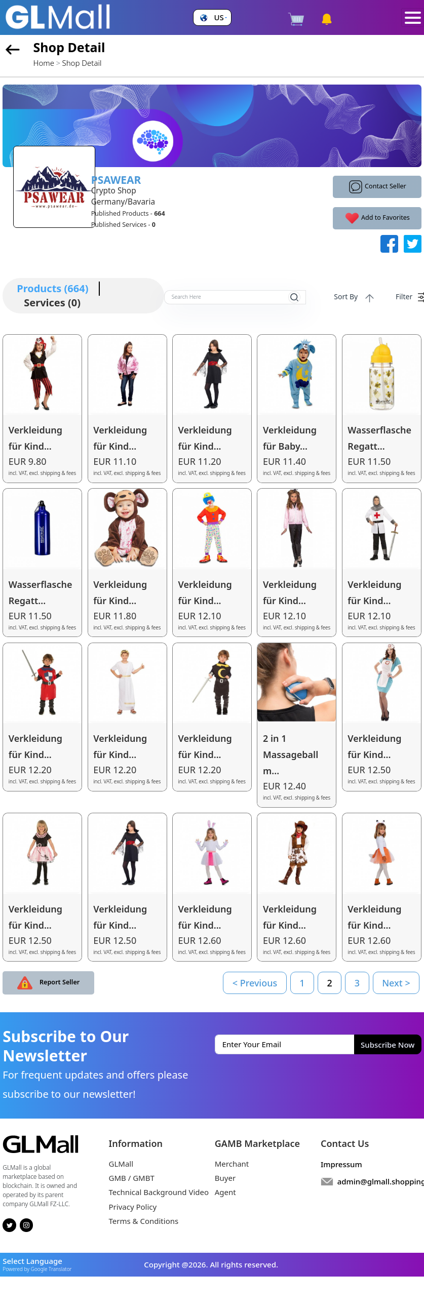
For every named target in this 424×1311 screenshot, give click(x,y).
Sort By (350, 297)
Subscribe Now (387, 1045)
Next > (396, 983)
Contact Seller (377, 186)
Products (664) (52, 288)
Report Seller (48, 982)
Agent (225, 1192)
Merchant (232, 1164)
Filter (408, 297)
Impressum (341, 1164)
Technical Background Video (159, 1192)
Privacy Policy (133, 1207)
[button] (212, 17)
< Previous (255, 983)
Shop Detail (82, 63)
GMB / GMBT (132, 1178)
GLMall (121, 1164)
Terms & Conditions (144, 1221)
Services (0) (52, 302)
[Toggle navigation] (412, 17)
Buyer (225, 1178)
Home (43, 63)
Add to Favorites (377, 218)
